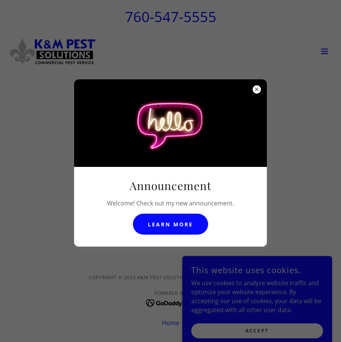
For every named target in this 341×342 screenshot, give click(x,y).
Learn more (170, 224)
